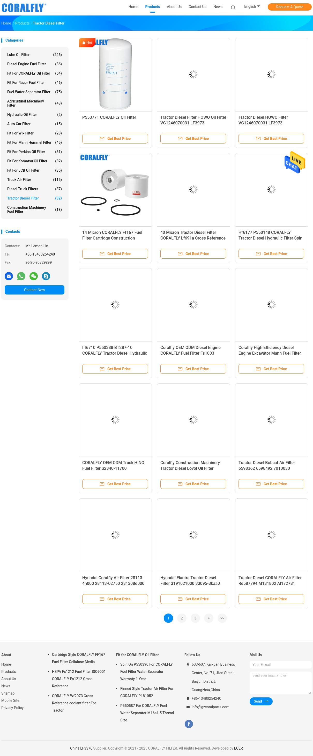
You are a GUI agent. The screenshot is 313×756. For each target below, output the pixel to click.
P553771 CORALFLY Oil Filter (109, 117)
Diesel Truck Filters (34, 189)
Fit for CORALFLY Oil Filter (34, 73)
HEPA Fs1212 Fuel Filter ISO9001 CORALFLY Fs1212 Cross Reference (79, 679)
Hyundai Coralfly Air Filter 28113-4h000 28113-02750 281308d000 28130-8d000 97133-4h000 (113, 583)
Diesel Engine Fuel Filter (34, 64)
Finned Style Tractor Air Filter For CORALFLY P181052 (147, 692)
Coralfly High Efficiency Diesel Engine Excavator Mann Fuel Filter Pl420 (270, 353)
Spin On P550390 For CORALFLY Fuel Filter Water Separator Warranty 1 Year (146, 671)
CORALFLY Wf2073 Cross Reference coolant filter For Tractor (74, 703)
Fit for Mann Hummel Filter (34, 142)
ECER (238, 748)
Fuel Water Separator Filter (34, 91)
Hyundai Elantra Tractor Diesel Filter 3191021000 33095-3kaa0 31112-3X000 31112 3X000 (190, 583)
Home (6, 664)
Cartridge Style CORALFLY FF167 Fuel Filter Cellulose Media (78, 658)
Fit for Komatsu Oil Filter (34, 161)
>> (222, 618)
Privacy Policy (12, 708)
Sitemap (7, 693)
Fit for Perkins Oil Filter (34, 151)
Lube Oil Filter (34, 54)
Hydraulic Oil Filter (34, 114)
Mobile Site (10, 700)
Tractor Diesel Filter (34, 198)
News (5, 686)
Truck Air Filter (34, 179)
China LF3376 (81, 748)
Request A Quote (289, 7)
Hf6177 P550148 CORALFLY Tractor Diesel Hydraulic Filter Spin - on (270, 238)
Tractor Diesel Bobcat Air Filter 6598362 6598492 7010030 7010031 (267, 468)
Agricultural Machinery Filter (34, 103)
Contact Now (34, 290)
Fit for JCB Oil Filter (34, 170)
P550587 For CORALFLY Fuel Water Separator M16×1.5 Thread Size (147, 713)
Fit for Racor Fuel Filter (34, 82)
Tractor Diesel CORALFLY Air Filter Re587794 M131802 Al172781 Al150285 (270, 583)
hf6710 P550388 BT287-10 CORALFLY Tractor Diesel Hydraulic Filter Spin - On (114, 353)
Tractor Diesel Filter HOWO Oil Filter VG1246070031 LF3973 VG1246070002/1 (193, 123)
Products (8, 672)
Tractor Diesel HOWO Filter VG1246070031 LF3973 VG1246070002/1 (263, 123)
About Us (8, 679)
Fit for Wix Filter (34, 133)
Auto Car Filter (34, 123)
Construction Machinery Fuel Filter (34, 209)
